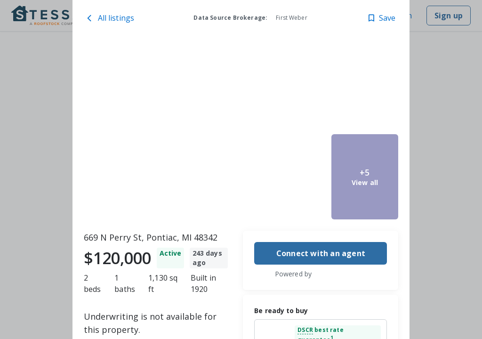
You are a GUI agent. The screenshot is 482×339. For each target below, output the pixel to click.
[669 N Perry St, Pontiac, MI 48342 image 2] (294, 87)
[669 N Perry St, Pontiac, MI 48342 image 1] (170, 132)
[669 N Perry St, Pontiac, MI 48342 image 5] (365, 176)
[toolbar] (241, 132)
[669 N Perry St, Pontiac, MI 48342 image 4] (365, 87)
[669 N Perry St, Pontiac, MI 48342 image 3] (294, 176)
